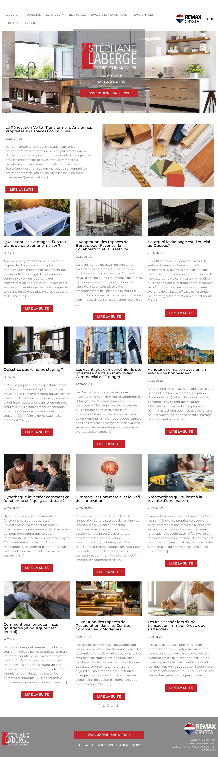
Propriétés (32, 14)
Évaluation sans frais (109, 14)
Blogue (30, 23)
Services (55, 15)
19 (117, 705)
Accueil (11, 14)
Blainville (77, 14)
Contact (11, 23)
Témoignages (143, 14)
